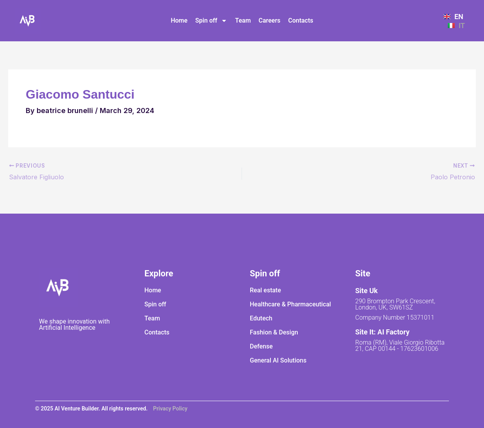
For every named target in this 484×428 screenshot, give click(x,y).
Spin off (211, 21)
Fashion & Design (274, 332)
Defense (261, 346)
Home (179, 20)
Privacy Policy (170, 408)
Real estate (265, 290)
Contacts (300, 20)
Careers (270, 20)
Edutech (261, 318)
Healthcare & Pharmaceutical (290, 304)
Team (243, 20)
